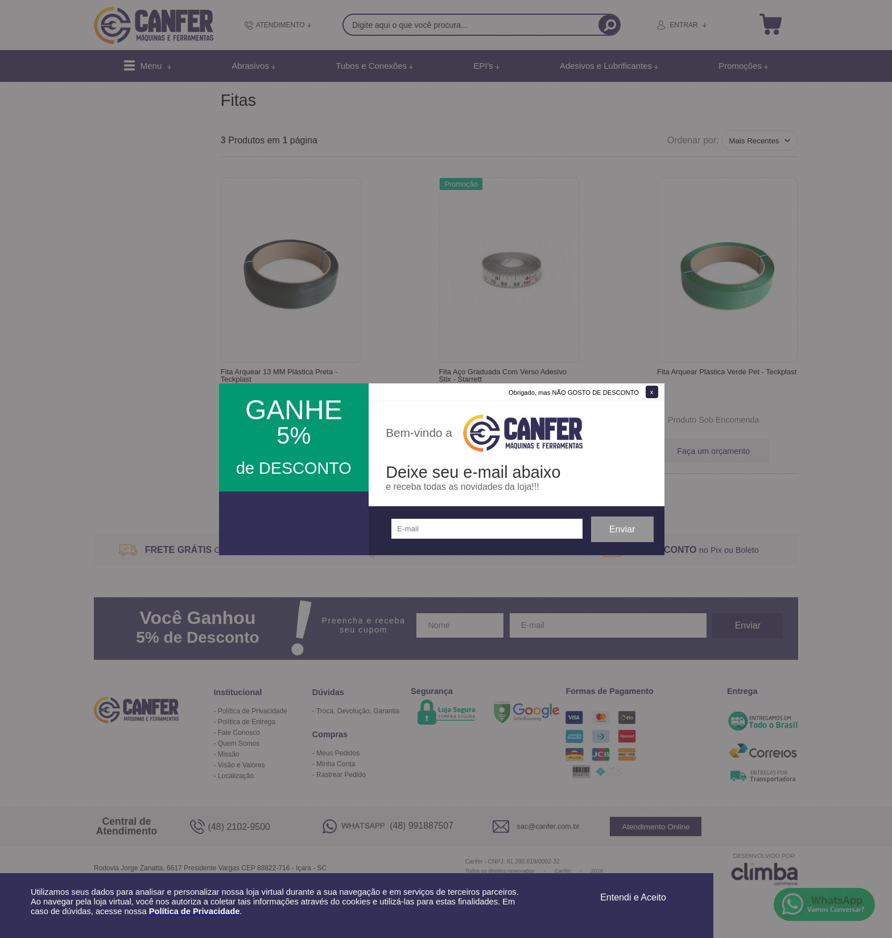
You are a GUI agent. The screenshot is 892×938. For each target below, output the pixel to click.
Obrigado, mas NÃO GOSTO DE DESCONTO (574, 392)
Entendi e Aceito (633, 897)
